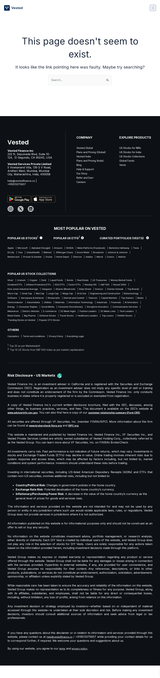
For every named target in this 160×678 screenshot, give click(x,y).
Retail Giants (35, 323)
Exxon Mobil (133, 252)
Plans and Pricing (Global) (93, 152)
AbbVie (49, 262)
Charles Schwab (30, 294)
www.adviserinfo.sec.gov (25, 421)
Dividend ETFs (44, 285)
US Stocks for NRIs (132, 148)
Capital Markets (59, 304)
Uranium (23, 280)
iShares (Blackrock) (107, 289)
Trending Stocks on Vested (61, 328)
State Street (129, 289)
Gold (49, 280)
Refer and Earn (86, 177)
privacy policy (82, 661)
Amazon (65, 248)
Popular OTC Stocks (93, 328)
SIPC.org (79, 438)
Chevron (131, 257)
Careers (81, 182)
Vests (122, 165)
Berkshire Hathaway (19, 252)
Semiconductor (112, 304)
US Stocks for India (132, 152)
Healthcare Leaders (119, 323)
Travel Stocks (95, 323)
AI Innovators (106, 309)
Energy (123, 309)
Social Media (40, 313)
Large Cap (116, 294)
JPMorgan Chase (111, 252)
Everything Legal (84, 344)
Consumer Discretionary (65, 313)
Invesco (12, 294)
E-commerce (55, 318)
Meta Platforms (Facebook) (102, 248)
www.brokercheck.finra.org (48, 438)
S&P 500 (12, 289)
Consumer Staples (18, 313)
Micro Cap (68, 294)
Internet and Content (19, 304)
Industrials (72, 309)
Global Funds (127, 160)
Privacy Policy (62, 344)
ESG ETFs (95, 285)
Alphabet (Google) (45, 248)
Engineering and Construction (39, 299)
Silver (11, 280)
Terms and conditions (37, 344)
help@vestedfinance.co (23, 180)
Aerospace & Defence (110, 299)
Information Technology (48, 309)
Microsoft (24, 248)
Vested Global (85, 148)
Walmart (92, 252)
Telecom (40, 304)
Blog (79, 165)
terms (63, 661)
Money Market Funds (19, 285)
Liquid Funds (64, 280)
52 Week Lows (121, 318)
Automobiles (132, 304)
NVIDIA (78, 248)
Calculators (14, 344)
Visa (60, 252)
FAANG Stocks (33, 328)
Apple (11, 248)
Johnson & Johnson (35, 257)
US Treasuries (113, 280)
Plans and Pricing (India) (92, 160)
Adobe (11, 262)
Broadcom (13, 257)
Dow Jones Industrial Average (58, 289)
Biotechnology (69, 299)
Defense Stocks (73, 323)
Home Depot (113, 257)
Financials (88, 309)
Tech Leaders (15, 323)
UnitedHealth (75, 252)
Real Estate (94, 280)
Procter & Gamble (79, 257)
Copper (37, 280)
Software (87, 299)
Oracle (98, 257)
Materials (25, 309)
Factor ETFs (112, 285)
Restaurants (134, 299)
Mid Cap (100, 294)
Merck (23, 262)
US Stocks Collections (133, 156)
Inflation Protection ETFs (71, 285)
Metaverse (14, 318)
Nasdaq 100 (131, 285)
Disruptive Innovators (96, 313)
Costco (36, 262)
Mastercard (57, 257)
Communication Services (127, 313)
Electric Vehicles (34, 318)
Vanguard (85, 289)
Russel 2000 (29, 289)
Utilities (11, 309)
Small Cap (84, 294)
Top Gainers (80, 304)
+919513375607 (18, 184)
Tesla (38, 252)
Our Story (82, 173)
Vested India (84, 156)
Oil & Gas (13, 299)
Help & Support (86, 169)
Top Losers (14, 328)
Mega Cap (132, 294)
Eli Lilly (49, 252)
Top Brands (51, 294)
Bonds (79, 280)
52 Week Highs (75, 318)
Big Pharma (53, 323)
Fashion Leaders (98, 318)
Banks (95, 304)
